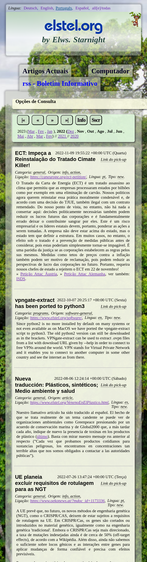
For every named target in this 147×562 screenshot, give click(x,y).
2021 (62, 136)
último (42, 436)
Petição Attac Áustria (38, 274)
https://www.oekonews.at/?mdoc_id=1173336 (67, 500)
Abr (30, 136)
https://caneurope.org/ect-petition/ (58, 177)
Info (81, 120)
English (47, 8)
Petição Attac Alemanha (84, 274)
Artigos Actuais (45, 71)
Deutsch (30, 8)
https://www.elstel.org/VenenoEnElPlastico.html (69, 402)
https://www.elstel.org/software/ (56, 317)
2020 (74, 136)
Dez (70, 131)
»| (67, 120)
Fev (41, 131)
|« (23, 120)
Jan (49, 131)
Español (82, 8)
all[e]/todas (101, 8)
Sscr (96, 120)
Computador (110, 71)
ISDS (20, 278)
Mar (31, 131)
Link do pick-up (113, 159)
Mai (20, 136)
